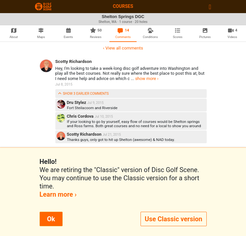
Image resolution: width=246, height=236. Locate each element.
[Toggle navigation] (209, 6)
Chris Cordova (81, 116)
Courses (123, 6)
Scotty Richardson (73, 61)
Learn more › (58, 194)
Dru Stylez (77, 102)
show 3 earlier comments (83, 93)
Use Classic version (173, 219)
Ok (51, 219)
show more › (147, 78)
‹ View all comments (123, 47)
